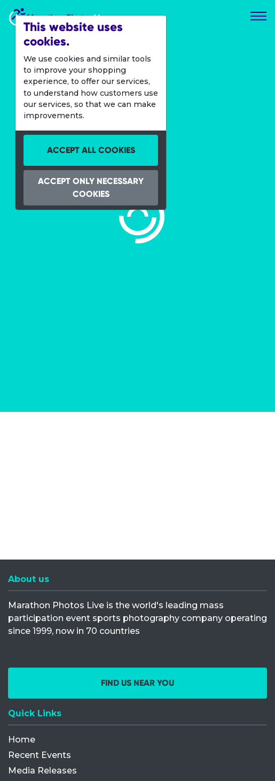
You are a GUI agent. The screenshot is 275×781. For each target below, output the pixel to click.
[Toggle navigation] (258, 16)
